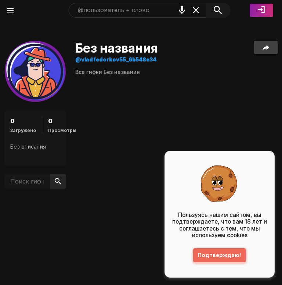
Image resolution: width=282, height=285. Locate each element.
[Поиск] (218, 10)
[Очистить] (196, 10)
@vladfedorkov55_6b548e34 (115, 59)
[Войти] (261, 10)
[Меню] (10, 10)
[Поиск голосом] (182, 10)
